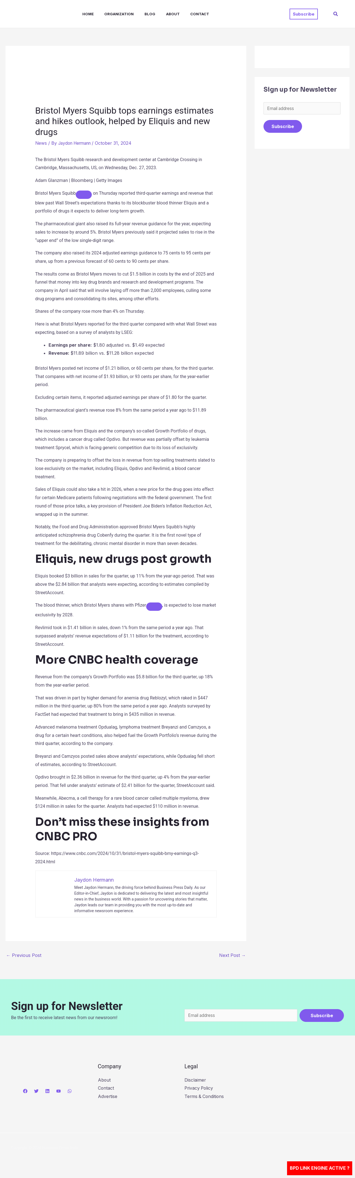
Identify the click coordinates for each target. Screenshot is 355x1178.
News (41, 143)
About (162, 14)
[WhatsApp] (69, 1091)
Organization (112, 14)
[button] (304, 14)
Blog (141, 14)
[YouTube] (58, 1091)
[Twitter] (36, 1091)
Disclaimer (195, 1080)
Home (83, 14)
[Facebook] (25, 1091)
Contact (187, 14)
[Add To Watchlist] (84, 194)
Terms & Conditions (204, 1096)
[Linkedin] (47, 1091)
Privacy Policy (199, 1088)
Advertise (108, 1096)
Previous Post (23, 955)
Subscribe (283, 127)
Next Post (232, 955)
